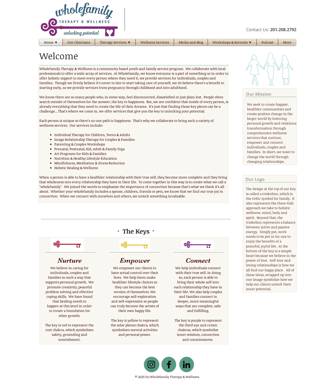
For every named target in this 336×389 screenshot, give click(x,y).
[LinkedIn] (186, 364)
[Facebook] (169, 364)
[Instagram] (151, 364)
